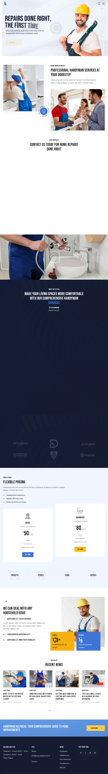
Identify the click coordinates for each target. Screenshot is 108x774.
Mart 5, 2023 (7, 702)
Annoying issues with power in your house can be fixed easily (40, 696)
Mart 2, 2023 (85, 702)
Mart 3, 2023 (59, 702)
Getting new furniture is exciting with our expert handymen (66, 696)
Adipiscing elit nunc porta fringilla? (21, 640)
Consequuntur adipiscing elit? (19, 634)
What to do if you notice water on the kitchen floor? (13, 696)
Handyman (6, 690)
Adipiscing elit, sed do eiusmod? (19, 619)
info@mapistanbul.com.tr (41, 756)
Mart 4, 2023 (33, 702)
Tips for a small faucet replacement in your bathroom (91, 696)
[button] (25, 619)
